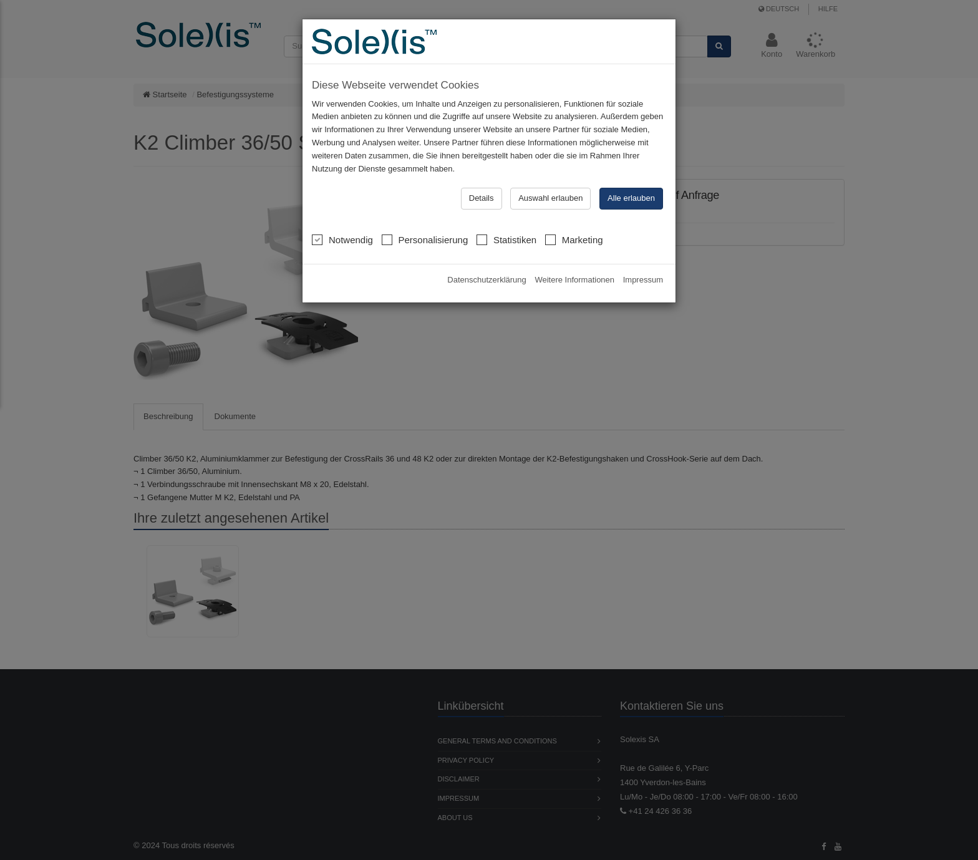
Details (481, 198)
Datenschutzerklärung (486, 279)
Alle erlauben (631, 198)
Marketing (574, 239)
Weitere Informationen (574, 279)
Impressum (643, 279)
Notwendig (342, 239)
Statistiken (506, 239)
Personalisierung (425, 239)
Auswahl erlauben (550, 198)
